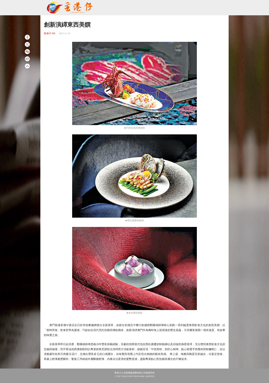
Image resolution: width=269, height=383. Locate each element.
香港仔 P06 (49, 33)
